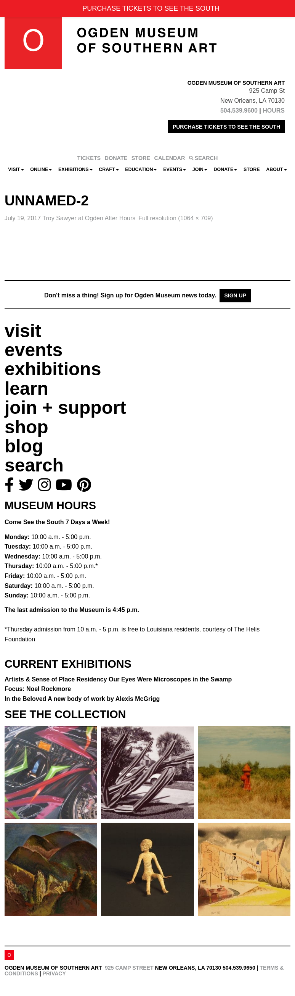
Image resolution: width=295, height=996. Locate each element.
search (34, 465)
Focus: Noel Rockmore (38, 689)
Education (141, 169)
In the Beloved (82, 699)
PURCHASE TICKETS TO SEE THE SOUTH (226, 127)
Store (252, 169)
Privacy (54, 973)
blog (24, 446)
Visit (16, 169)
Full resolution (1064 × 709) (175, 218)
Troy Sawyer (88, 218)
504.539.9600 (239, 110)
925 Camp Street (129, 968)
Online (41, 169)
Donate (225, 169)
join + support (65, 407)
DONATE (116, 158)
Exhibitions (75, 169)
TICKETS (89, 158)
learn (26, 388)
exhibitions (53, 369)
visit (23, 331)
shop (26, 427)
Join (199, 169)
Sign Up (235, 295)
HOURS (274, 110)
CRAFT (109, 169)
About (276, 169)
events (34, 350)
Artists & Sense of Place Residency (118, 679)
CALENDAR (169, 158)
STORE (140, 158)
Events (174, 169)
